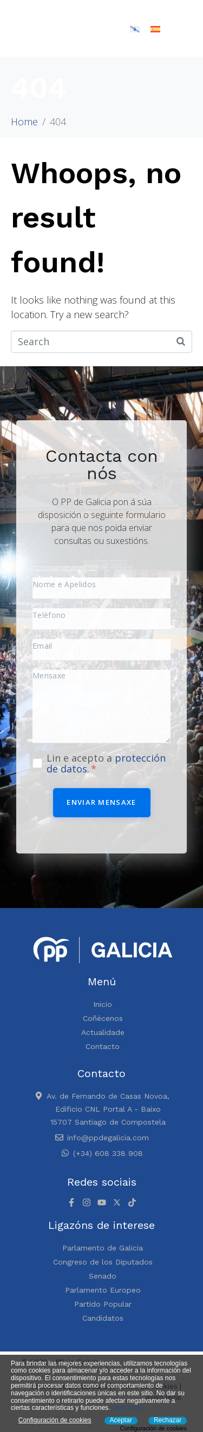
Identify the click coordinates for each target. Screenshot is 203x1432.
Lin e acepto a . (106, 763)
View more (127, 1407)
